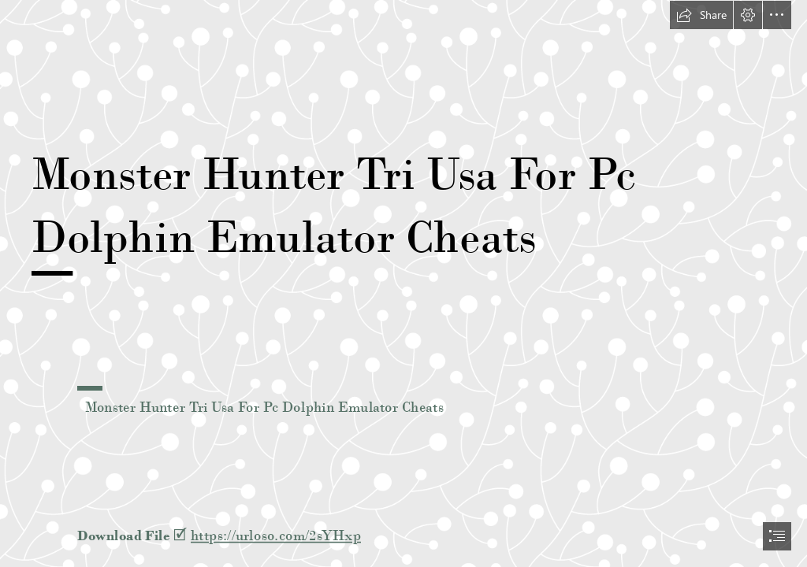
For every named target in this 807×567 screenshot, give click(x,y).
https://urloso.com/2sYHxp (276, 535)
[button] (701, 15)
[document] (403, 283)
